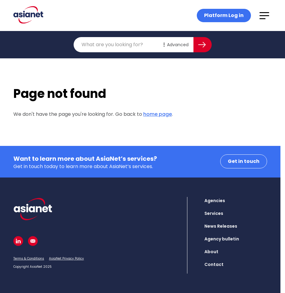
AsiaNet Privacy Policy (66, 258)
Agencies (214, 201)
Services (213, 213)
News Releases (220, 226)
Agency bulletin (221, 239)
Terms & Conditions (28, 258)
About (211, 252)
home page (157, 114)
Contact (214, 264)
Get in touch (243, 161)
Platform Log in (224, 15)
